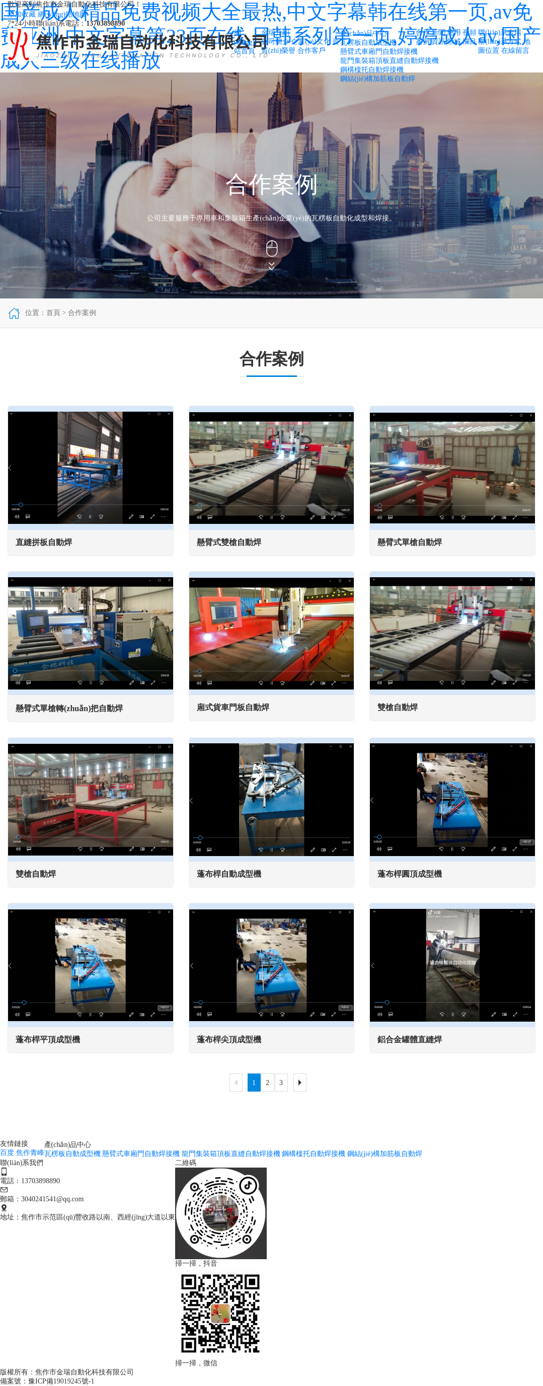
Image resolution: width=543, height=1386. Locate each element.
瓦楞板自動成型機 (368, 42)
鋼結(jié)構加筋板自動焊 (377, 79)
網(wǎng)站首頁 (244, 42)
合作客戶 (311, 50)
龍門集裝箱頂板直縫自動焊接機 (389, 60)
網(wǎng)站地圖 (62, 14)
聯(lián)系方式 (499, 41)
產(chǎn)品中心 (363, 33)
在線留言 (515, 50)
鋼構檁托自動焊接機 (372, 69)
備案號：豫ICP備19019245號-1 (47, 1381)
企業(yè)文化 (311, 41)
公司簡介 (275, 41)
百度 (7, 1153)
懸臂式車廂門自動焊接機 (379, 51)
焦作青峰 (30, 1153)
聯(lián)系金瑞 (499, 32)
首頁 (53, 313)
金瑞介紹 (275, 32)
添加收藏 (22, 14)
